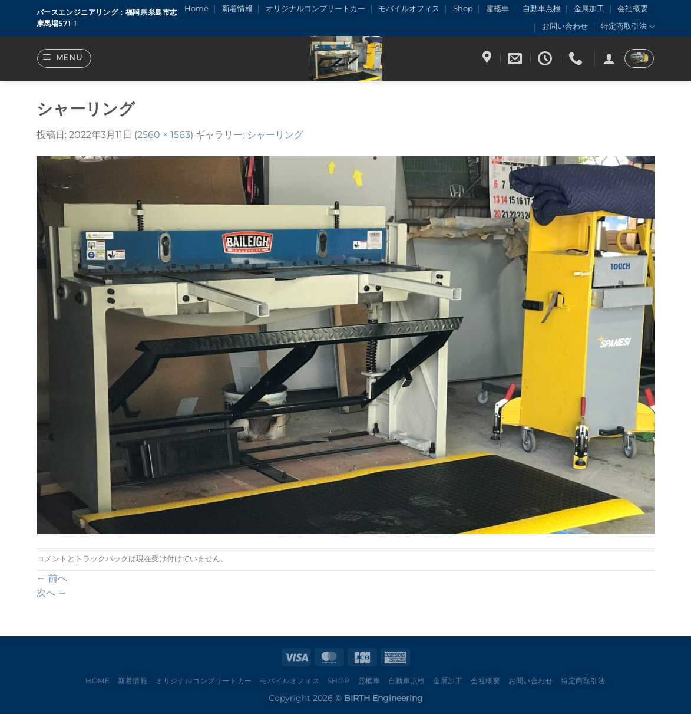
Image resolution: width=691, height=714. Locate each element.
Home (196, 8)
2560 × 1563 (163, 134)
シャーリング (275, 134)
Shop (463, 8)
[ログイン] (609, 58)
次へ (52, 592)
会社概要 (632, 8)
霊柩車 (497, 8)
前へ (52, 578)
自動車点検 (542, 8)
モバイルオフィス (408, 8)
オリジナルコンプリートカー (315, 8)
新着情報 (237, 8)
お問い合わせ (565, 26)
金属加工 (589, 8)
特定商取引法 (627, 26)
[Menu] (64, 58)
